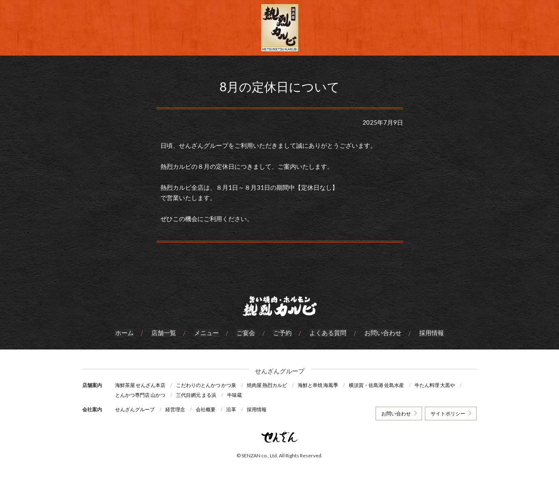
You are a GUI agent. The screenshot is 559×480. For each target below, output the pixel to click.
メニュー (207, 333)
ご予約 (282, 333)
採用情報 (431, 333)
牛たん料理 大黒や (437, 385)
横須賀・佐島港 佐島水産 (378, 385)
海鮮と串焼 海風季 (319, 385)
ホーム (125, 333)
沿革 (232, 409)
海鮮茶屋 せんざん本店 (140, 385)
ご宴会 (246, 333)
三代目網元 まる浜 (196, 395)
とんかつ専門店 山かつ (140, 395)
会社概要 (206, 409)
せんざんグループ (135, 409)
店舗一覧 (164, 333)
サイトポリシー (448, 413)
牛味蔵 (235, 395)
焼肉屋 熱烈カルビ (268, 385)
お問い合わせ (382, 333)
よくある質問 (327, 333)
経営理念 (176, 409)
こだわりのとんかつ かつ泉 (206, 385)
